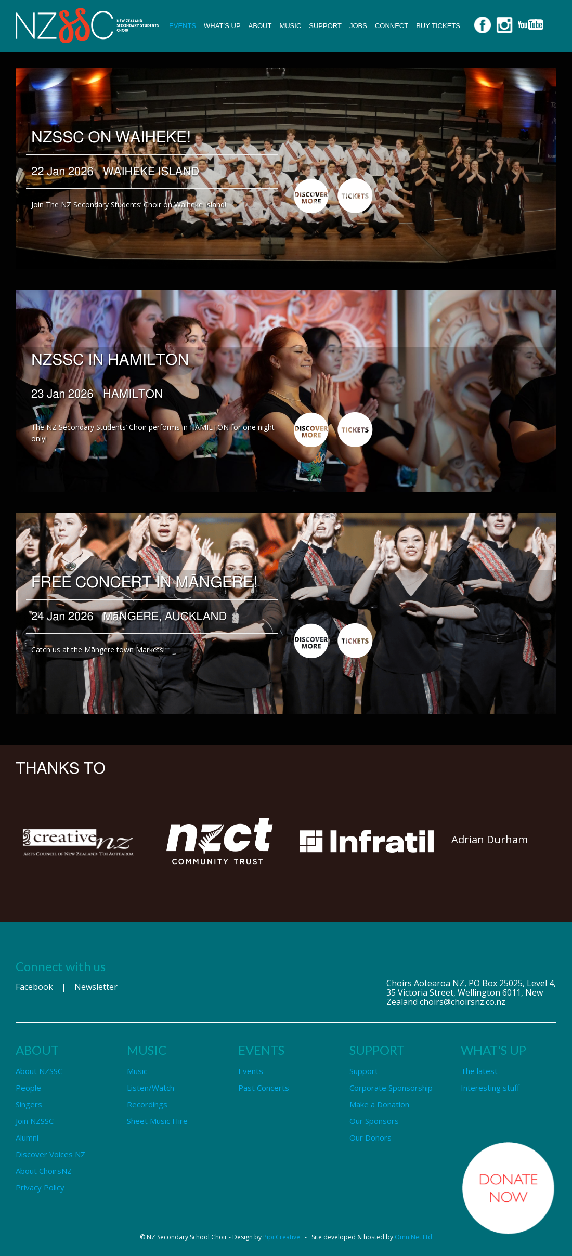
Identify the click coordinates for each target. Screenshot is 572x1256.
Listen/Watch (150, 1087)
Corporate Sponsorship (391, 1087)
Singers (29, 1104)
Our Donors (370, 1137)
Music (290, 26)
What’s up (222, 26)
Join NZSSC (35, 1121)
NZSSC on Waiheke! (111, 138)
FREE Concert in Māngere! (144, 583)
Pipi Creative (281, 1237)
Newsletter (96, 986)
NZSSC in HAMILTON (110, 360)
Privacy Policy (40, 1187)
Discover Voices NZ (50, 1154)
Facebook (34, 986)
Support (325, 26)
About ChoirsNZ (44, 1171)
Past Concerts (263, 1087)
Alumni (27, 1137)
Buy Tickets (438, 26)
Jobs (358, 26)
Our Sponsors (374, 1121)
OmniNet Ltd (413, 1237)
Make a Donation (379, 1104)
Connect (391, 26)
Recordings (147, 1104)
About (260, 26)
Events (182, 26)
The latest (479, 1071)
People (28, 1087)
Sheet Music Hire (157, 1121)
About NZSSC (39, 1071)
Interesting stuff (490, 1087)
